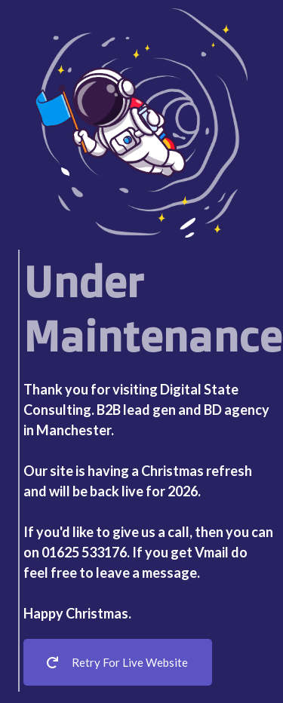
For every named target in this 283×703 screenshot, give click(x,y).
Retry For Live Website (117, 662)
